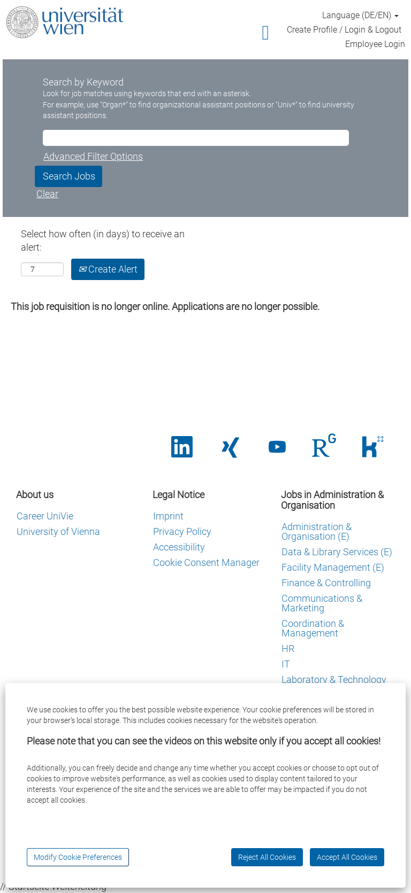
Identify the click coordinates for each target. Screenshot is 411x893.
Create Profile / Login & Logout (344, 30)
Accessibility (179, 547)
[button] (205, 33)
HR (287, 648)
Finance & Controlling (326, 583)
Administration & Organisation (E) (316, 532)
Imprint (168, 516)
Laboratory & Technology (333, 679)
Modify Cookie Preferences (78, 857)
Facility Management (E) (332, 567)
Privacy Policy (182, 531)
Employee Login (375, 44)
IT (285, 664)
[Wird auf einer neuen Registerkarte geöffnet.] (324, 446)
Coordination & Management (312, 628)
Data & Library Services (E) (336, 552)
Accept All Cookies (347, 857)
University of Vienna (58, 531)
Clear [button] (47, 193)
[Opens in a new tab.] (182, 447)
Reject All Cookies (267, 857)
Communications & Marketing (321, 603)
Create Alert (108, 269)
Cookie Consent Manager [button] (206, 562)
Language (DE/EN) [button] (360, 15)
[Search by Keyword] (196, 138)
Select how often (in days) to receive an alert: (103, 240)
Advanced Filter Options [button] (93, 156)
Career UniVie (45, 516)
